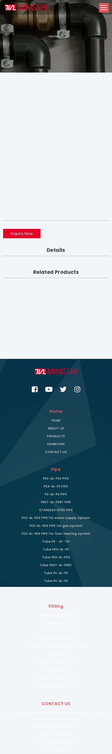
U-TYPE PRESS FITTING (56, 623)
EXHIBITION (56, 444)
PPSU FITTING (56, 670)
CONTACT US (56, 452)
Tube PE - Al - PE (56, 541)
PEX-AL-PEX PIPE (56, 478)
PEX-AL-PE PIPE (56, 486)
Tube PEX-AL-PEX (56, 557)
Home (54, 36)
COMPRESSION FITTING (56, 615)
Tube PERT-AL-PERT (56, 565)
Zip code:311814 (56, 750)
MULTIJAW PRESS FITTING (56, 639)
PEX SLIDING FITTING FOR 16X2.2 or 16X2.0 (56, 647)
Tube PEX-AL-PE (56, 549)
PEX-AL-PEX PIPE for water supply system (56, 518)
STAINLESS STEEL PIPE (56, 510)
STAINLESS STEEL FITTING (56, 662)
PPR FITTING (56, 654)
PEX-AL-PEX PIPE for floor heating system (56, 533)
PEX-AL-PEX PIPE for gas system (56, 525)
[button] (104, 7)
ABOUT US (56, 428)
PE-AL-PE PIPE (56, 494)
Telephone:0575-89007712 (56, 726)
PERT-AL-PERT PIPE (56, 502)
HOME (55, 420)
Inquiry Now (22, 233)
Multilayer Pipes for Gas (56, 678)
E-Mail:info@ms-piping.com (56, 742)
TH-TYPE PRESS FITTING (56, 631)
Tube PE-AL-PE (56, 573)
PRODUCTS (56, 436)
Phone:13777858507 (56, 734)
